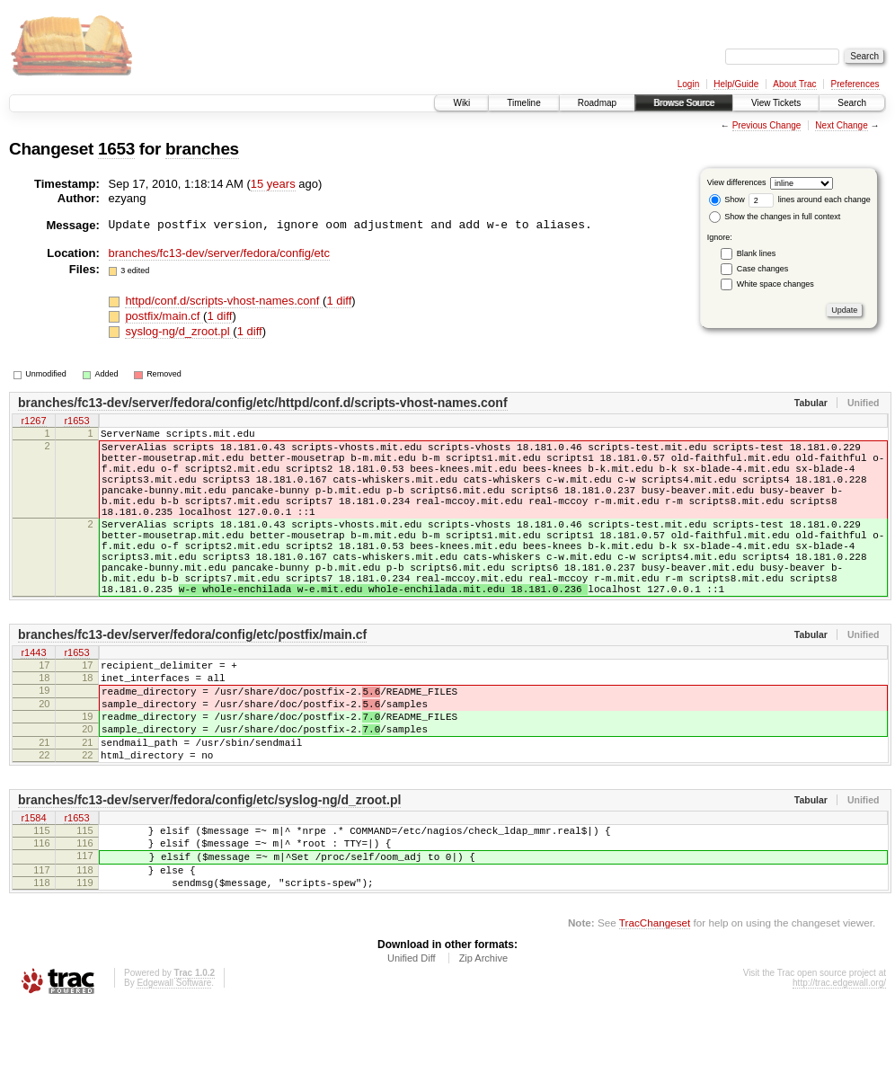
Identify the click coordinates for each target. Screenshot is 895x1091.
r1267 (33, 421)
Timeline (523, 103)
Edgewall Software (174, 1066)
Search (851, 103)
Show (727, 199)
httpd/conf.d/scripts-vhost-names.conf (224, 300)
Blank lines (756, 253)
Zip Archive (483, 1041)
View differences (737, 182)
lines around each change (810, 199)
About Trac (794, 84)
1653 (116, 148)
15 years (273, 184)
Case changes (763, 268)
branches (202, 148)
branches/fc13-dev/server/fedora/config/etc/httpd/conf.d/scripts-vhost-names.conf (263, 402)
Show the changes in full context (775, 216)
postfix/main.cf (164, 316)
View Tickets (776, 103)
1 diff (338, 300)
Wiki (461, 103)
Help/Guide (735, 84)
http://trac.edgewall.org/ (839, 1066)
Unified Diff (411, 1041)
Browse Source (683, 103)
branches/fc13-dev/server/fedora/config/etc (219, 253)
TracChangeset (654, 1006)
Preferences (855, 84)
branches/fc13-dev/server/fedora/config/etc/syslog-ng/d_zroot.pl (209, 867)
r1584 (33, 886)
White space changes (775, 283)
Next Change (841, 125)
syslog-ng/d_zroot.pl (179, 331)
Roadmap (597, 103)
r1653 (76, 421)
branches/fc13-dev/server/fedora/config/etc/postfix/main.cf (192, 677)
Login (688, 84)
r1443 (33, 696)
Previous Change (767, 125)
